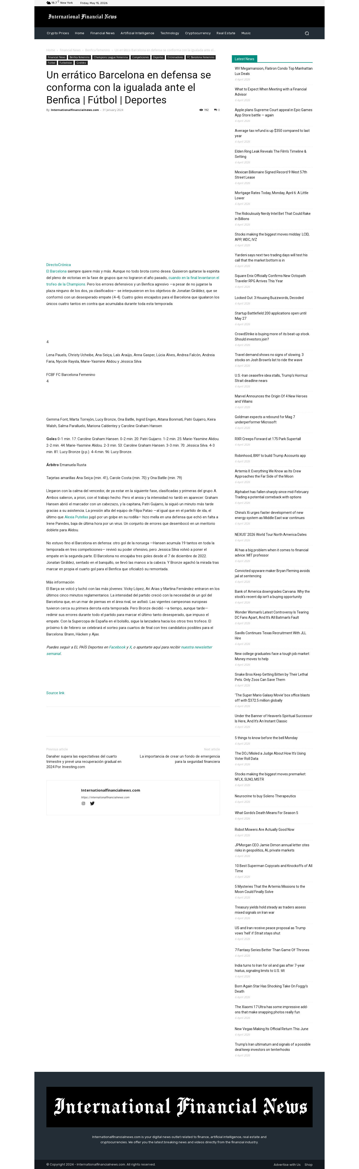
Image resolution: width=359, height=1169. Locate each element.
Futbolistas (66, 62)
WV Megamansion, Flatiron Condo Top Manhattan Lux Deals (274, 71)
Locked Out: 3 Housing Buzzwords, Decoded (269, 298)
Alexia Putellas (76, 517)
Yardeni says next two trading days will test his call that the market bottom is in (271, 257)
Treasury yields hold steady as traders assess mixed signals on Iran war (270, 909)
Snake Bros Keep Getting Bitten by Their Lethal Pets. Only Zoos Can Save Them (271, 677)
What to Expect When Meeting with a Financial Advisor (271, 91)
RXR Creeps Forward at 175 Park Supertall (268, 439)
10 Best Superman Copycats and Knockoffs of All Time (273, 868)
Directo (52, 265)
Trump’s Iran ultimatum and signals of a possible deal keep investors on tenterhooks (273, 1047)
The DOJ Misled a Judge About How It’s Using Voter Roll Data (270, 756)
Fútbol (51, 62)
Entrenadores (175, 57)
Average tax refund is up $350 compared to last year (272, 133)
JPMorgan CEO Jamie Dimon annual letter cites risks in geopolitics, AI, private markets (272, 847)
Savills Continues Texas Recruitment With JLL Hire (270, 635)
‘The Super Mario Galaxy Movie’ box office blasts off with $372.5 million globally (272, 697)
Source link (55, 693)
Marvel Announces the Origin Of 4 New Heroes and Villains (271, 398)
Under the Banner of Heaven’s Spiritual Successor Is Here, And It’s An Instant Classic (273, 718)
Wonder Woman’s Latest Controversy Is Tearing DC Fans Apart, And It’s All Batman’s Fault (272, 614)
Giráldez (81, 62)
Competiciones (140, 57)
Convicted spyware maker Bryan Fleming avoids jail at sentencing (272, 573)
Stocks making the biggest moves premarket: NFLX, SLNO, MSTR (270, 776)
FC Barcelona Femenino (200, 57)
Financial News (70, 50)
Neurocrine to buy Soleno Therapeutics (265, 796)
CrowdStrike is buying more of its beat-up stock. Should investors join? (272, 336)
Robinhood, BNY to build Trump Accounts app (270, 456)
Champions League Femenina (111, 57)
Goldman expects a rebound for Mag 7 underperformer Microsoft (265, 419)
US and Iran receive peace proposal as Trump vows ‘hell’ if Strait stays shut (270, 930)
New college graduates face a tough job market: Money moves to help (272, 656)
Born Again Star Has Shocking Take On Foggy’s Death (271, 988)
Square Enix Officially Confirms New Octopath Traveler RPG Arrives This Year (270, 278)
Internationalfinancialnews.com (75, 110)
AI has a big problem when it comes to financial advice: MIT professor (271, 552)
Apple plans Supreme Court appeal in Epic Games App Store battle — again (273, 112)
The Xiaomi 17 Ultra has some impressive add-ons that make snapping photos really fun (271, 1009)
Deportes (158, 57)
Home (50, 50)
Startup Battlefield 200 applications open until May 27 (270, 315)
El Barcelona (56, 271)
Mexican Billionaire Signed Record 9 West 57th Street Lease (271, 174)
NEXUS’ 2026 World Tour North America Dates (271, 535)
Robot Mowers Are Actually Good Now (264, 830)
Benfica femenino (97, 50)
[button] (307, 33)
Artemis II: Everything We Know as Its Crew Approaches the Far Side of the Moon (268, 473)
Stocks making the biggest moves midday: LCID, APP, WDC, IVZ (272, 237)
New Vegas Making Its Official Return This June (271, 1029)
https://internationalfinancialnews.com (105, 797)
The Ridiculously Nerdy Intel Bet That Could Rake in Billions (273, 216)
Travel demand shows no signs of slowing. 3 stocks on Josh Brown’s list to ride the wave (269, 357)
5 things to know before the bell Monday (266, 738)
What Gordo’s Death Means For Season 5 (266, 813)
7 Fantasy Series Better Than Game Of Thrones (272, 950)
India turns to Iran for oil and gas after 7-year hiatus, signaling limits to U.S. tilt (270, 968)
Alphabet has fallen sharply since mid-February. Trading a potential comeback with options (272, 494)
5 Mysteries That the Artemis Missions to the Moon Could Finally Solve (270, 889)
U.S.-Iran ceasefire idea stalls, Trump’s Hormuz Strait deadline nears (271, 378)
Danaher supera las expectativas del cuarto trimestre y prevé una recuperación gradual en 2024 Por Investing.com (83, 761)
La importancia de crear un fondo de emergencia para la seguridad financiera (180, 759)
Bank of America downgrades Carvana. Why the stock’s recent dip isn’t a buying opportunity (272, 594)
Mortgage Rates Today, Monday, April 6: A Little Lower (271, 195)
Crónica (64, 265)
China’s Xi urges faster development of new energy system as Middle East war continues (270, 515)
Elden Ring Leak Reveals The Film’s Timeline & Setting (270, 154)
